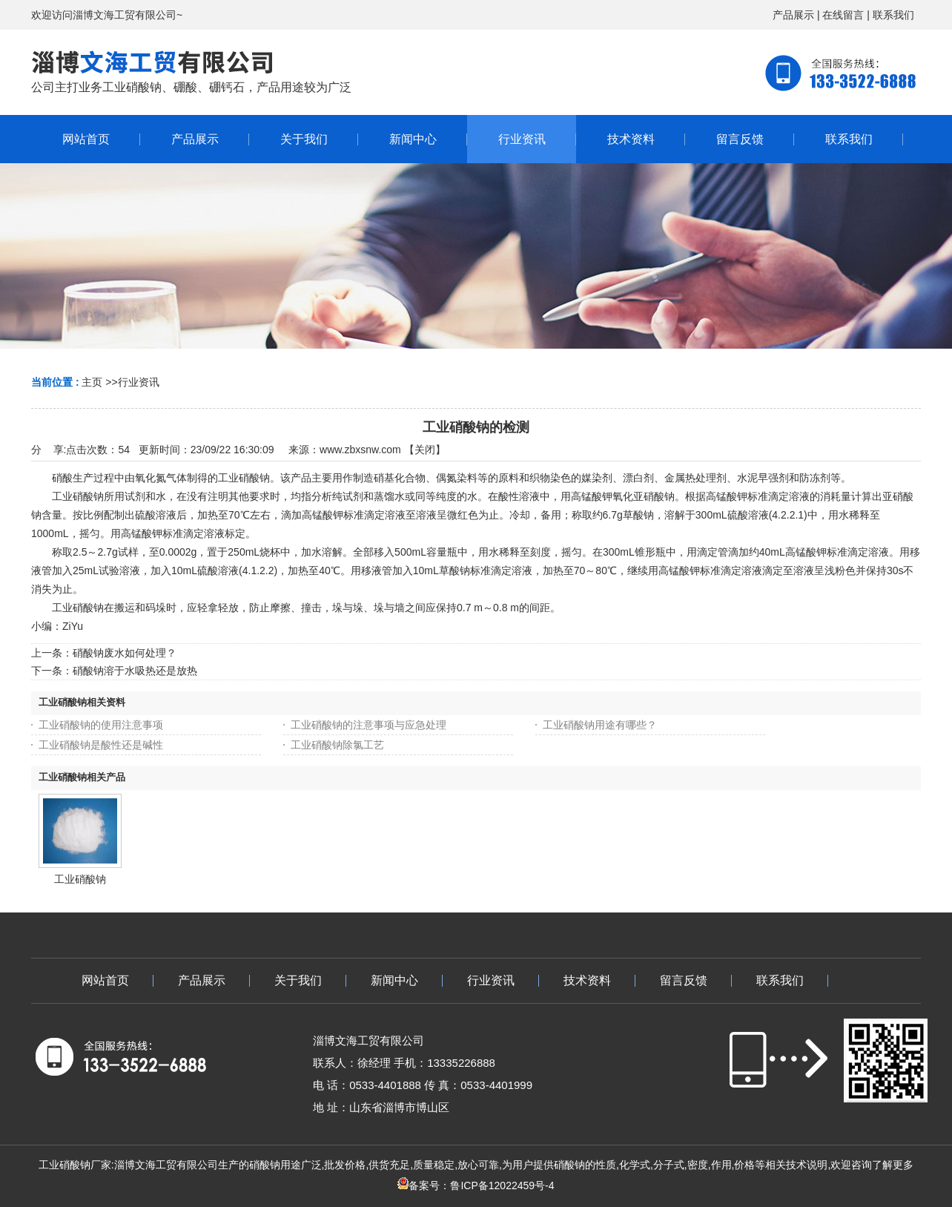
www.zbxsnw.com (360, 449)
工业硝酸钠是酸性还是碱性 (101, 745)
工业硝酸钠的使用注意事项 (101, 725)
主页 (92, 382)
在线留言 (843, 15)
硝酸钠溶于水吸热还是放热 (135, 671)
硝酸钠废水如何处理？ (124, 653)
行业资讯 (138, 382)
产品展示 (793, 15)
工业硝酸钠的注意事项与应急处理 (368, 725)
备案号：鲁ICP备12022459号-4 (475, 1185)
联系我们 (893, 15)
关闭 (424, 449)
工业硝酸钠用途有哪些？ (600, 725)
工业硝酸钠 (80, 879)
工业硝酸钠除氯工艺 (337, 745)
